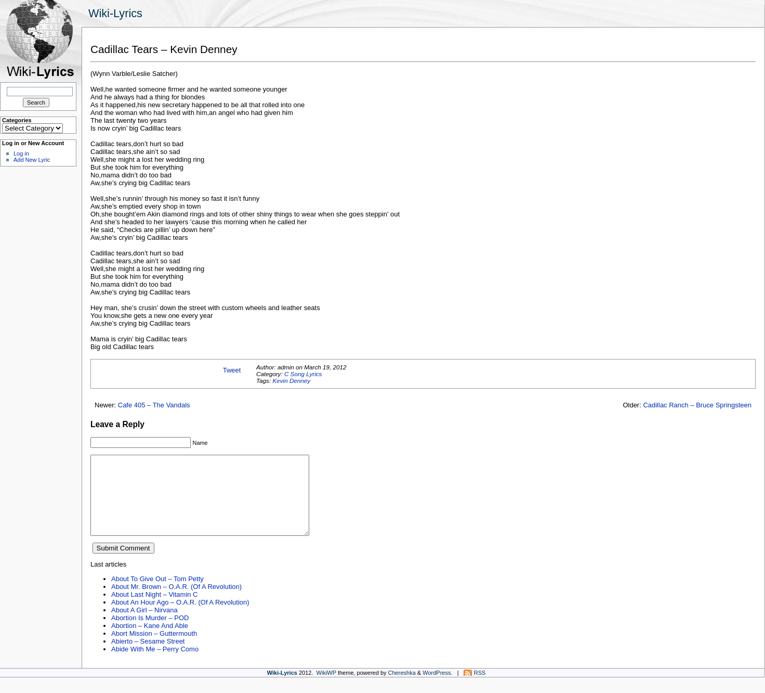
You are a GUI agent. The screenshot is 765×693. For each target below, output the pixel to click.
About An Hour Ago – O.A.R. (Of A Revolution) (180, 618)
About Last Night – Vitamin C (154, 610)
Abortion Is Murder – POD (150, 633)
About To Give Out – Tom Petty (157, 594)
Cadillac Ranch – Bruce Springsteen (697, 405)
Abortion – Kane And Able (149, 641)
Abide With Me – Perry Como (155, 665)
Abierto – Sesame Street (147, 657)
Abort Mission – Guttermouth (154, 649)
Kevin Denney (291, 380)
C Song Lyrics (303, 373)
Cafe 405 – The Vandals (154, 405)
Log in (21, 153)
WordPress (437, 688)
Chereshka (402, 688)
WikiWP (326, 688)
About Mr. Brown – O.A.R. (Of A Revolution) (176, 602)
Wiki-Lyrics (115, 13)
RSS (480, 688)
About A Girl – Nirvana (144, 626)
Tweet (232, 370)
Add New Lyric (32, 160)
